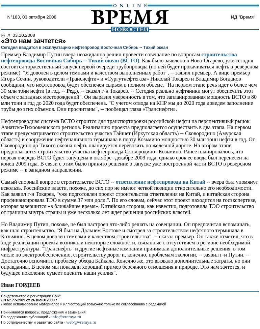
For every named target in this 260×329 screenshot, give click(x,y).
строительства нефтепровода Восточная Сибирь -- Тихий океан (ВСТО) (119, 57)
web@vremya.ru (81, 322)
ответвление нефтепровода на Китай (160, 182)
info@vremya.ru (66, 316)
